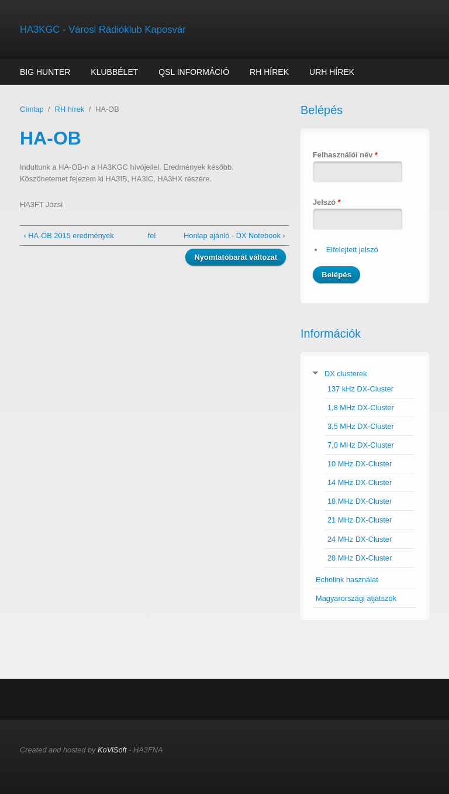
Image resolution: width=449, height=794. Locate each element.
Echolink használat (347, 579)
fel (152, 235)
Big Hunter (45, 72)
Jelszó (327, 202)
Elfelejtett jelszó (352, 249)
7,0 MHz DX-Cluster (360, 445)
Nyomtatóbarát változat (235, 257)
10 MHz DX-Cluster (359, 463)
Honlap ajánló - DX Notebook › (234, 235)
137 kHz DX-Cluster (360, 388)
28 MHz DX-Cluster (359, 558)
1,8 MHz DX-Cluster (360, 407)
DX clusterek (345, 373)
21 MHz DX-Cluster (359, 519)
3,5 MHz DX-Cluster (360, 426)
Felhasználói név (345, 154)
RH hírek (269, 72)
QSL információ (193, 72)
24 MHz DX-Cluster (359, 539)
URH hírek (331, 72)
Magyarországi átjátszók (356, 598)
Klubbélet (114, 72)
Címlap (32, 109)
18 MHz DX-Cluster (359, 501)
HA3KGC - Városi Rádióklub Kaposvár (103, 29)
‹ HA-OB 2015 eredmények (68, 235)
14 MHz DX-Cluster (359, 482)
